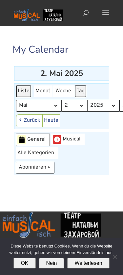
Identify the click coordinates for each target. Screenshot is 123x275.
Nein (51, 263)
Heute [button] (51, 120)
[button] (29, 120)
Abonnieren (35, 167)
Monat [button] (42, 91)
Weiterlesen (88, 263)
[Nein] (115, 256)
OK (24, 263)
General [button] (31, 140)
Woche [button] (63, 91)
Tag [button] (80, 91)
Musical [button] (66, 139)
